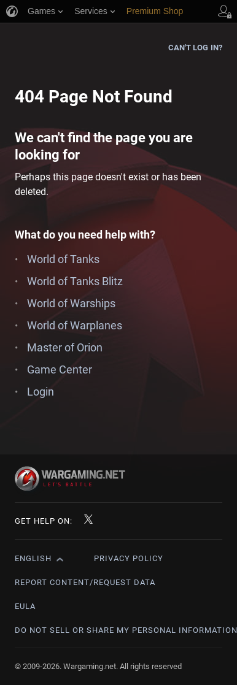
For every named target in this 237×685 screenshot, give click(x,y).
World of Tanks (63, 259)
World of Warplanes (74, 325)
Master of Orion (65, 347)
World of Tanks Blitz (75, 281)
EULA (25, 606)
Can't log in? (195, 47)
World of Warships (71, 303)
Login (40, 391)
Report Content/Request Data (85, 582)
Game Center (59, 369)
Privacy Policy (128, 558)
